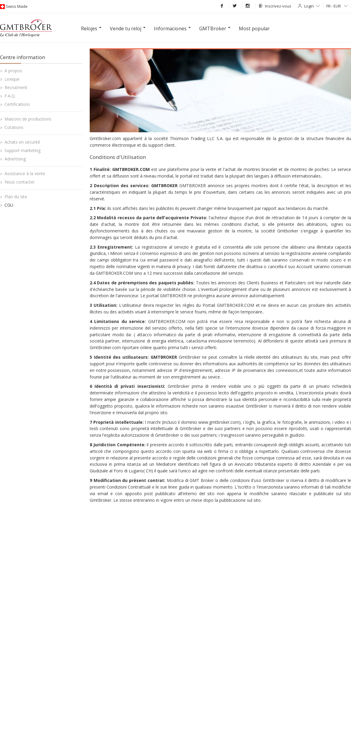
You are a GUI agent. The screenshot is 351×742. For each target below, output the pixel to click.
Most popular (254, 28)
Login (312, 6)
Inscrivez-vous (275, 6)
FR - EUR (337, 6)
